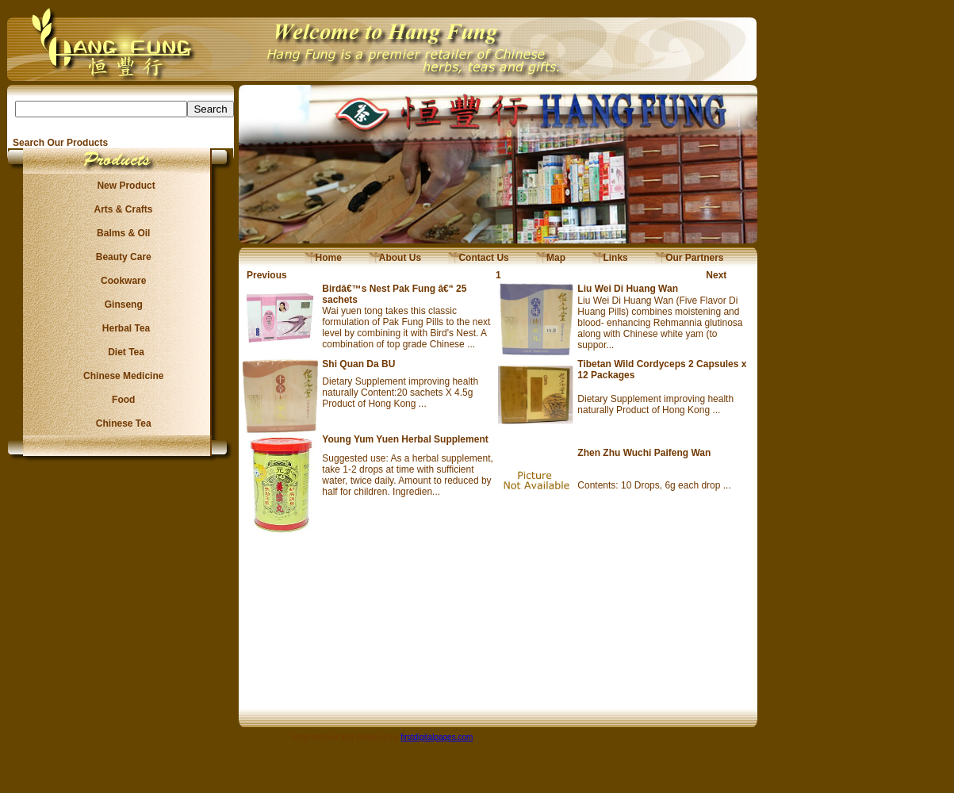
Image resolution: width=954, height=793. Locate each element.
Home (323, 257)
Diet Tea (121, 352)
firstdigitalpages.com (436, 737)
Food (121, 399)
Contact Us (478, 257)
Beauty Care (120, 256)
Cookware (120, 280)
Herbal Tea (120, 328)
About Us (395, 257)
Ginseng (120, 304)
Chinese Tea (121, 423)
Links (610, 257)
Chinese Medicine (121, 375)
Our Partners (689, 257)
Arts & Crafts (121, 209)
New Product (121, 185)
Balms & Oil (121, 233)
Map (550, 257)
